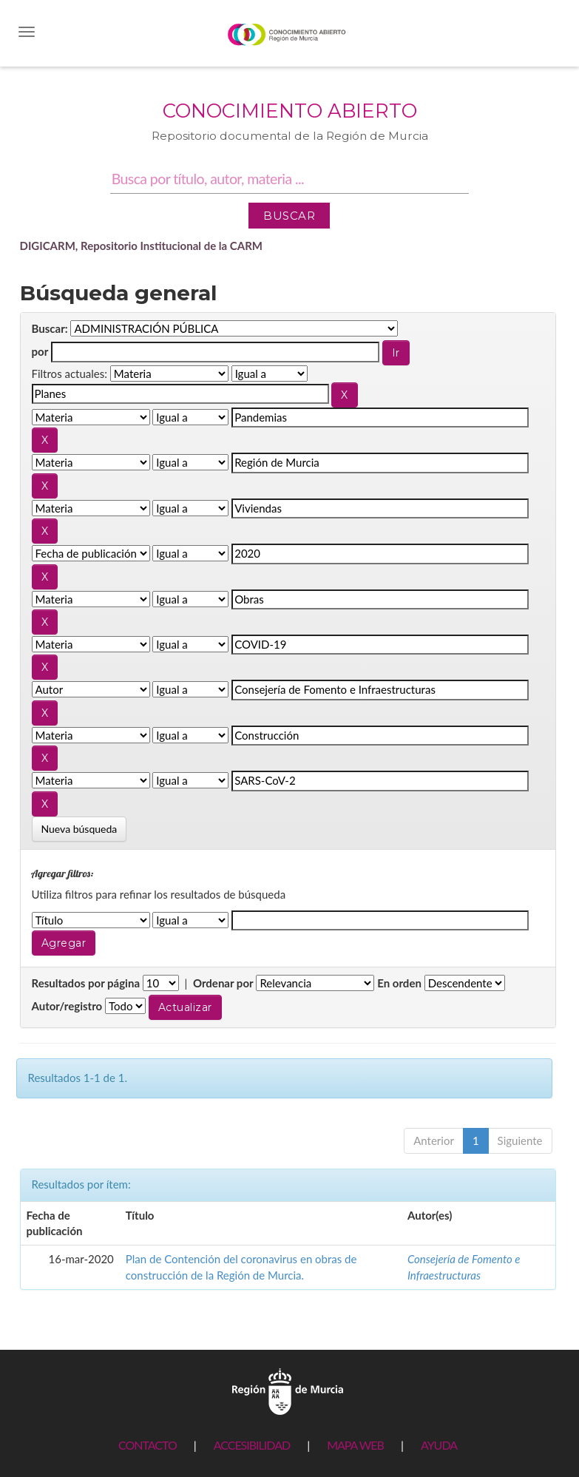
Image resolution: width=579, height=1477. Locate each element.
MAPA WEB (355, 1445)
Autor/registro (67, 1006)
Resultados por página (86, 983)
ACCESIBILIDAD (252, 1445)
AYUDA (439, 1445)
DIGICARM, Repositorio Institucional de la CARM (141, 245)
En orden (399, 983)
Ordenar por (223, 983)
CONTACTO (147, 1445)
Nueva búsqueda (79, 828)
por (40, 351)
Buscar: (50, 328)
